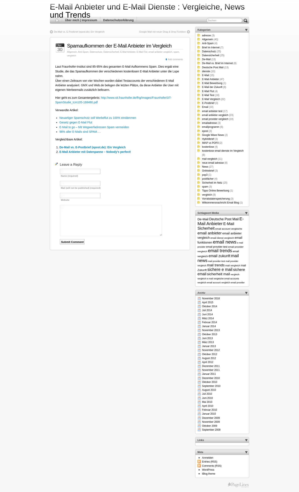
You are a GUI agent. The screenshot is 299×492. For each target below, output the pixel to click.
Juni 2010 (207, 398)
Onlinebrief (208, 170)
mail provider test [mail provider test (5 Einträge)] (216, 261)
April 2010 (207, 405)
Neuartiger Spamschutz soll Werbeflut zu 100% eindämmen (97, 117)
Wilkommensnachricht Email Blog (220, 202)
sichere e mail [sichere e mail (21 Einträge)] (219, 269)
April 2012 (207, 362)
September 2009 (211, 429)
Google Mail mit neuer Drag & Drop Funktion (162, 31)
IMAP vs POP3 (210, 142)
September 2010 (211, 386)
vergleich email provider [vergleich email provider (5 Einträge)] (233, 282)
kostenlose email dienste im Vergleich (223, 150)
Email (205, 107)
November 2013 (211, 330)
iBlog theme (208, 473)
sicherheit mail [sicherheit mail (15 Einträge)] (218, 274)
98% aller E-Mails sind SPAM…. (80, 131)
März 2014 (208, 318)
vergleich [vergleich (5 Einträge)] (235, 274)
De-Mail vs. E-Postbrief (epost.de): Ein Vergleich (79, 31)
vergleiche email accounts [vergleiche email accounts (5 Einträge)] (226, 278)
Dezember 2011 (211, 366)
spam (176, 52)
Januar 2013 (209, 346)
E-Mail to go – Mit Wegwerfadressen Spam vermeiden (94, 127)
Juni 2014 (207, 314)
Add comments (175, 59)
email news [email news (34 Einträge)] (224, 242)
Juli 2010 (207, 393)
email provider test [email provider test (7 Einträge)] (217, 246)
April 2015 (207, 302)
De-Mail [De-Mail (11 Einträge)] (202, 219)
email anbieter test (212, 111)
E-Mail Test (208, 95)
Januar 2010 (209, 413)
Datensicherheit (111, 52)
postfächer (208, 178)
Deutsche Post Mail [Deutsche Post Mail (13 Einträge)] (224, 219)
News (205, 166)
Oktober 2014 (209, 306)
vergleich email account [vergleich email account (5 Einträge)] (209, 282)
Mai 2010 (207, 402)
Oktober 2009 (209, 425)
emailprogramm (210, 126)
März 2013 (208, 342)
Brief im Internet (211, 47)
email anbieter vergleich (160, 52)
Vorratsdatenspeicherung (216, 198)
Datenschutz (96, 52)
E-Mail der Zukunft (212, 87)
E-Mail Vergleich (211, 99)
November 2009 (211, 421)
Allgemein (72, 52)
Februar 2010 (209, 409)
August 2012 (209, 358)
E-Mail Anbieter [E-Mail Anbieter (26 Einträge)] (220, 221)
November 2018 (211, 298)
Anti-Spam (83, 52)
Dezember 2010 (211, 378)
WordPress (208, 469)
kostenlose (208, 146)
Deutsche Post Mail (212, 67)
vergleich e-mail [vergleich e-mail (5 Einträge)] (205, 278)
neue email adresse (213, 162)
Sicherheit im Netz (212, 182)
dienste (206, 71)
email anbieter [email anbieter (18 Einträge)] (209, 233)
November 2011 (211, 370)
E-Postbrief (208, 103)
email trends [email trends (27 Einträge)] (220, 250)
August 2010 (209, 389)
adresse (206, 35)
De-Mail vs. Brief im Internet (217, 63)
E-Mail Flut (142, 52)
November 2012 (211, 350)
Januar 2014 (209, 326)
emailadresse (209, 123)
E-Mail (205, 75)
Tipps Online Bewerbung (215, 190)
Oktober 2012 (209, 354)
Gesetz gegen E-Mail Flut (75, 122)
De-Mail (206, 59)
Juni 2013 (207, 338)
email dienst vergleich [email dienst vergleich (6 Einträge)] (222, 237)
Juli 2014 (207, 310)
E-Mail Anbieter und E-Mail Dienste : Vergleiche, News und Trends (147, 10)
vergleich (71, 55)
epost (205, 131)
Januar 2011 (209, 374)
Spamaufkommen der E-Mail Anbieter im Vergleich (119, 46)
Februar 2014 (209, 322)
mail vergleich (209, 158)
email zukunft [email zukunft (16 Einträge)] (219, 256)
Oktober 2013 (209, 334)
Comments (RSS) (212, 465)
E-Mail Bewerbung (212, 83)
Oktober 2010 (209, 382)
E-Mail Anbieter (127, 52)
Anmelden (207, 457)
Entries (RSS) (209, 461)
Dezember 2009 (211, 417)
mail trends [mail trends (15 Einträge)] (216, 265)
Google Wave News (213, 135)
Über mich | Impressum (81, 20)
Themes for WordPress (238, 485)
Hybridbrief (208, 139)
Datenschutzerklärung (118, 20)
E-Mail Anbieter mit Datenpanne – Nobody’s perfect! (95, 151)
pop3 (205, 174)
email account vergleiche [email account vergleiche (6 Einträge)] (228, 228)
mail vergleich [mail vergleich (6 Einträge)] (232, 265)
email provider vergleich (215, 119)
